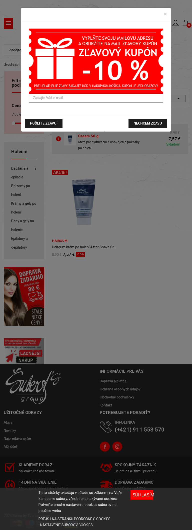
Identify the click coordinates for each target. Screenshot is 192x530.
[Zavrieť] (165, 14)
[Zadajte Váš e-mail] (96, 97)
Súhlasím (143, 494)
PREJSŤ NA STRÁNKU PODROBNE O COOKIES (74, 519)
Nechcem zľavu (148, 123)
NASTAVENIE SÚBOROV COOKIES (66, 525)
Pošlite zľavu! (44, 123)
